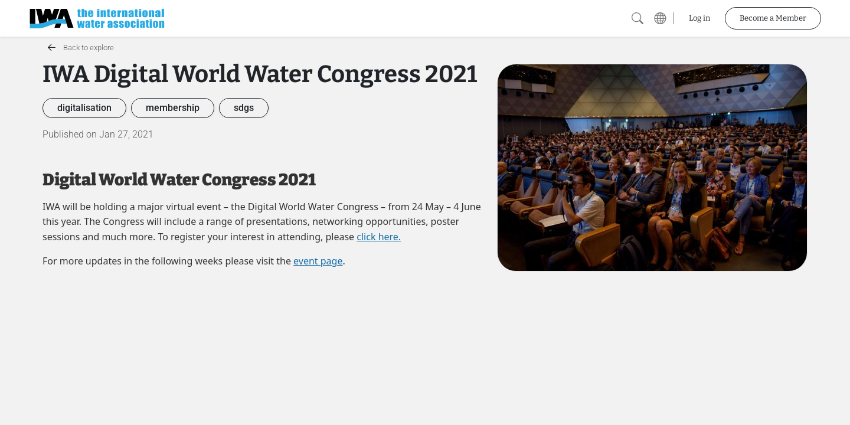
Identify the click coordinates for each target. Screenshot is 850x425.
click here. (379, 236)
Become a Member (773, 18)
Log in (699, 18)
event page (317, 260)
